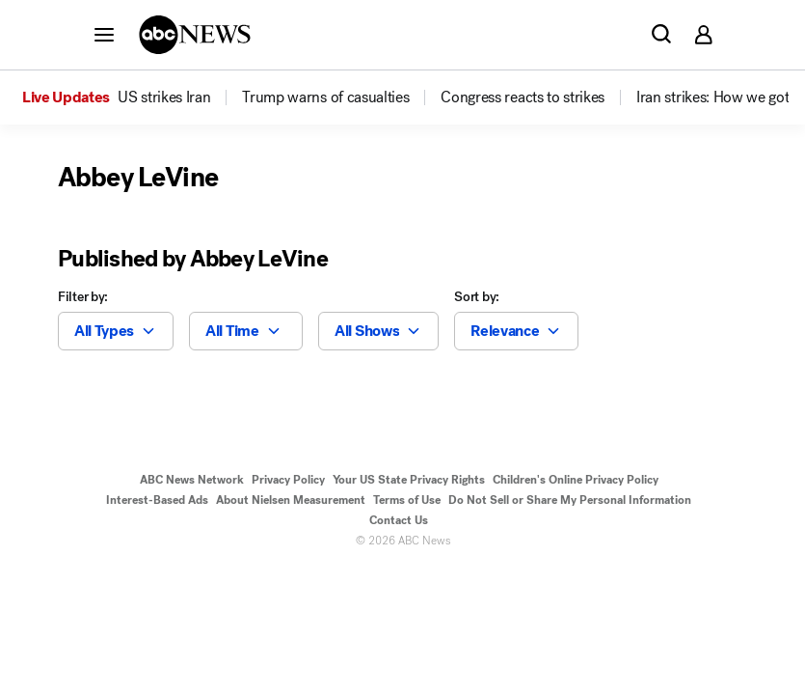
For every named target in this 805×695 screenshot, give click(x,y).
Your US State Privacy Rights (409, 479)
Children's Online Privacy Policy (575, 479)
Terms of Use (407, 500)
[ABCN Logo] (195, 35)
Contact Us (398, 520)
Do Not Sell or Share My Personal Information (569, 500)
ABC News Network (192, 479)
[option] (130, 97)
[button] (104, 33)
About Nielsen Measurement (290, 500)
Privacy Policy (288, 479)
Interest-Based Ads (157, 500)
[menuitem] (164, 97)
